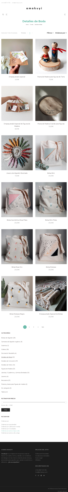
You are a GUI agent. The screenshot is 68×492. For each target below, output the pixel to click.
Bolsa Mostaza (51, 267)
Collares (3, 349)
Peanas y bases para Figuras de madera (13, 384)
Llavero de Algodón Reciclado (17, 173)
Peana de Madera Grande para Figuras (51, 124)
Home (27, 24)
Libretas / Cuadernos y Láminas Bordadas (14, 372)
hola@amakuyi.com (41, 472)
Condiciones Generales (42, 456)
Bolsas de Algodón (7, 338)
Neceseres (4, 380)
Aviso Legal (38, 458)
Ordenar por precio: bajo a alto (10, 431)
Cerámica (4, 345)
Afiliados (37, 460)
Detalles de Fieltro (6, 365)
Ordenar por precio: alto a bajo (10, 433)
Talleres (3, 392)
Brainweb (54, 488)
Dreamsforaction (62, 488)
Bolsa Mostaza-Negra (17, 314)
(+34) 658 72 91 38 (40, 470)
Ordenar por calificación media (10, 426)
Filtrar (5, 410)
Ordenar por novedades (8, 429)
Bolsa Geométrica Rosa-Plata (17, 220)
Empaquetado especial (17, 77)
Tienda (31, 24)
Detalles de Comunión (8, 361)
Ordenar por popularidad (8, 424)
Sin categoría (5, 388)
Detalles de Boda (6, 357)
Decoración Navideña (7, 353)
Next (43, 327)
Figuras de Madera (7, 369)
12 (29, 33)
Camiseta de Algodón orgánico (10, 341)
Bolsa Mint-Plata (51, 220)
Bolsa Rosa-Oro (17, 267)
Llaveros (3, 376)
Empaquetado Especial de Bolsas (51, 314)
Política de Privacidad (41, 453)
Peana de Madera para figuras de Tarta (51, 77)
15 (32, 33)
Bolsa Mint (51, 173)
